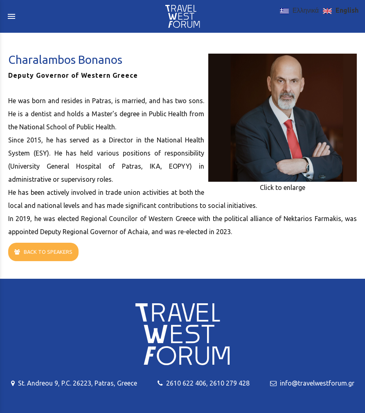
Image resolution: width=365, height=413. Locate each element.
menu (11, 16)
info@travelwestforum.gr (317, 383)
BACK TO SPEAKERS (43, 252)
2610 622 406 (186, 383)
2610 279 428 (230, 383)
